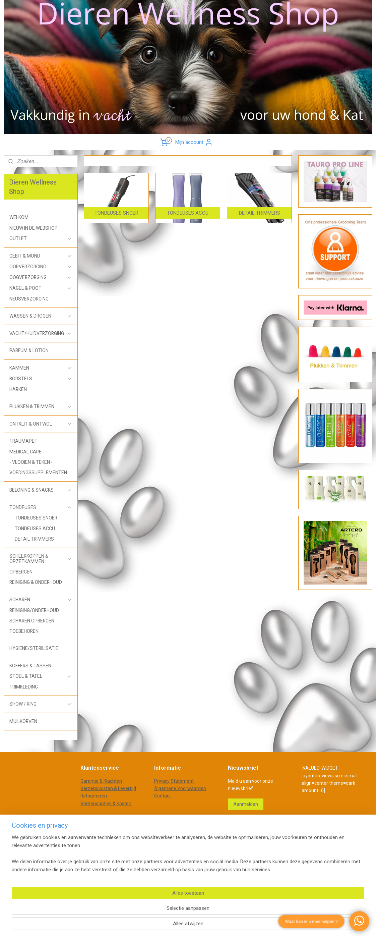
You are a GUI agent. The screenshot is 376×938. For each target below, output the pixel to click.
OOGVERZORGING (40, 277)
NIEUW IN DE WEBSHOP (33, 228)
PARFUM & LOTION (29, 350)
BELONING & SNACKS (40, 490)
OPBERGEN (21, 571)
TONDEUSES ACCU (35, 528)
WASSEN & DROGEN (40, 316)
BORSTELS (40, 379)
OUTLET (40, 238)
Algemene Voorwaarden (180, 788)
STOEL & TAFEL (40, 676)
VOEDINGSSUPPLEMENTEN (38, 472)
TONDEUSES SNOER (36, 517)
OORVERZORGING (40, 267)
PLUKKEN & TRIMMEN (40, 406)
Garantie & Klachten (101, 781)
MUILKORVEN (23, 721)
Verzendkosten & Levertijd (108, 788)
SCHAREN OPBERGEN (31, 620)
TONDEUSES (40, 507)
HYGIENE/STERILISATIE (33, 648)
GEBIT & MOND (40, 256)
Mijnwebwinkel (265, 839)
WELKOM (18, 217)
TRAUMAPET (23, 441)
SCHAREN (40, 600)
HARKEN (18, 389)
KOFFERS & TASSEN (30, 665)
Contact (162, 795)
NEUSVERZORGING (29, 298)
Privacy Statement (174, 781)
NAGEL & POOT (40, 288)
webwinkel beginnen (209, 839)
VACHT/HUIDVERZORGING (40, 333)
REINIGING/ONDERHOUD (34, 610)
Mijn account (194, 142)
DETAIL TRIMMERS (34, 539)
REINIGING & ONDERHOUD (35, 582)
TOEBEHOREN (24, 631)
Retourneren (93, 795)
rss (184, 839)
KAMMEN (40, 368)
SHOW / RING (40, 704)
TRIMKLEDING (23, 686)
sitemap (172, 839)
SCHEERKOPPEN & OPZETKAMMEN (40, 558)
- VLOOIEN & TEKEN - (31, 462)
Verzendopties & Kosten (105, 803)
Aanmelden (245, 804)
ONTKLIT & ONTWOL (40, 424)
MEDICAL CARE (25, 451)
